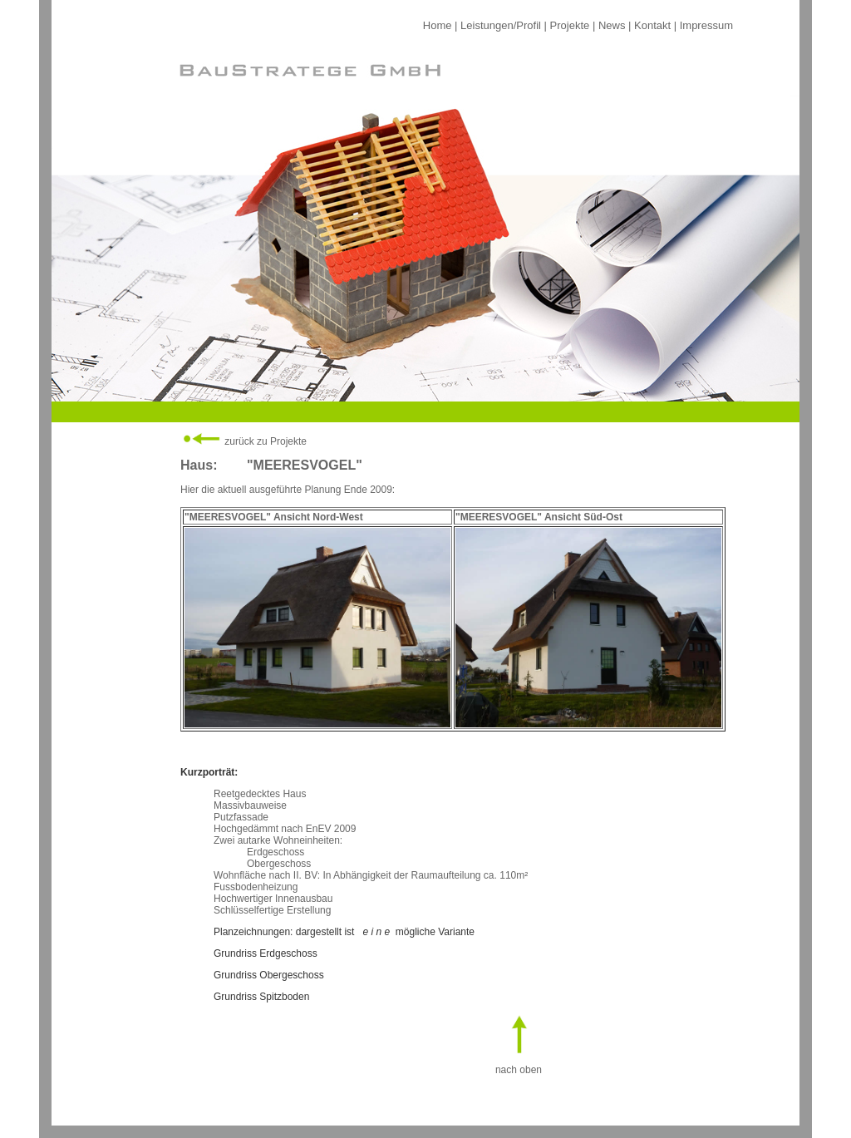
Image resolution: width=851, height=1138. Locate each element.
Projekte (570, 25)
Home (437, 25)
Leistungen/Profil (500, 25)
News (612, 25)
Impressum (706, 25)
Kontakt (652, 25)
